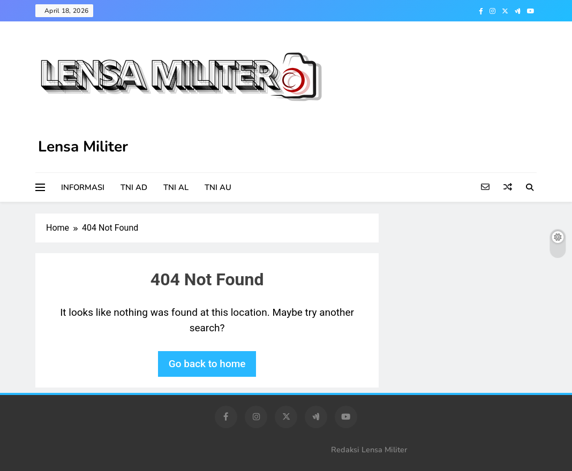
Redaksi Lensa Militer (369, 449)
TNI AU (218, 187)
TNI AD (134, 187)
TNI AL (176, 187)
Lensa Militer (83, 146)
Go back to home (207, 364)
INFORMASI (82, 187)
